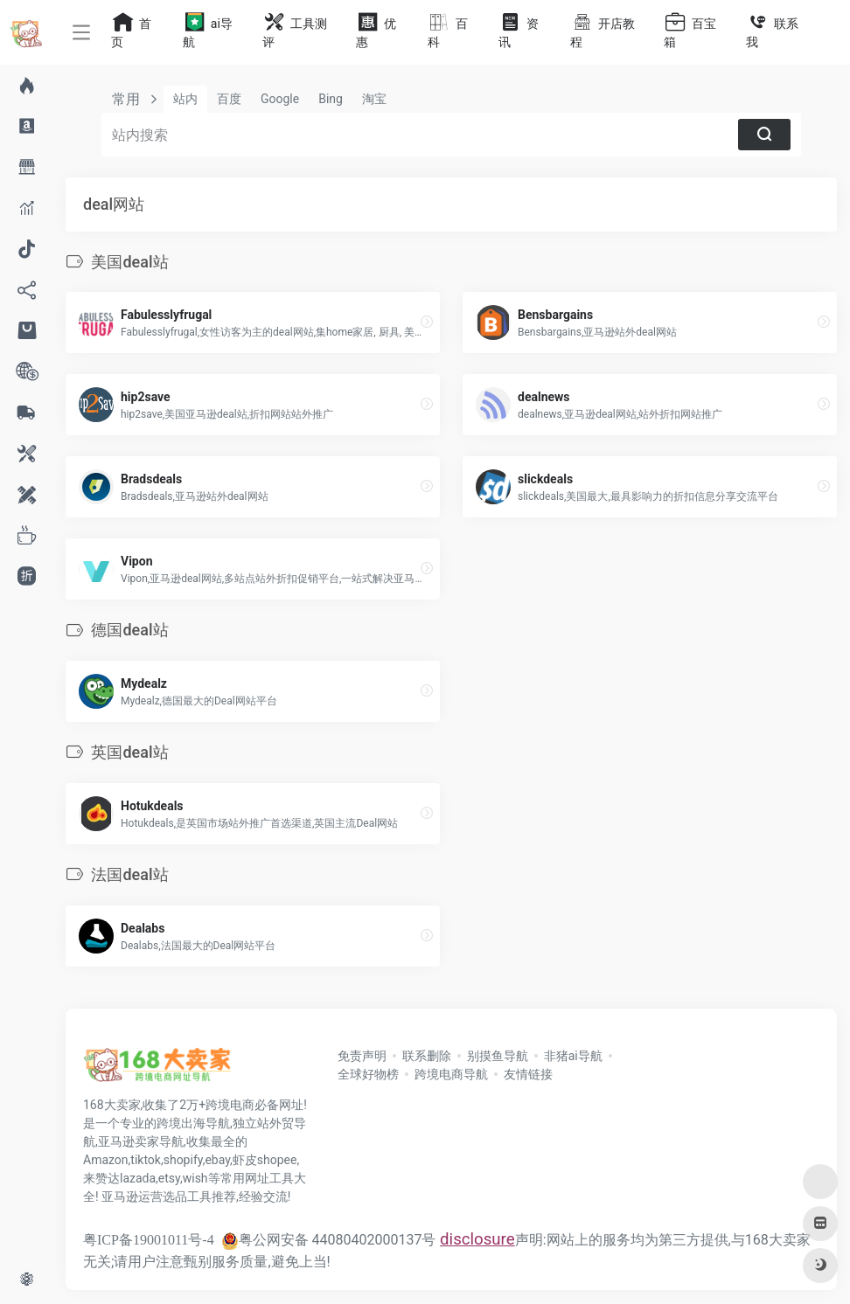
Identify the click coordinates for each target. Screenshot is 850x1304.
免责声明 (362, 1056)
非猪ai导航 (573, 1056)
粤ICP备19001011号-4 (148, 1239)
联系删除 (426, 1056)
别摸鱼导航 (497, 1056)
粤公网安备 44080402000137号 (328, 1239)
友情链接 (528, 1074)
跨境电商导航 (451, 1074)
